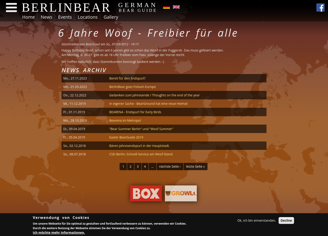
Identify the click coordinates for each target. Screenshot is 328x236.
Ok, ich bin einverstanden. (256, 221)
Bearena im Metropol (125, 120)
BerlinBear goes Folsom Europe (132, 87)
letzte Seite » (195, 166)
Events (65, 17)
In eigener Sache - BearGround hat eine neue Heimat (148, 103)
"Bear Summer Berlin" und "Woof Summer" (141, 129)
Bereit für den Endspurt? (127, 78)
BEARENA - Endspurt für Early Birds (135, 112)
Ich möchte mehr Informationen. (59, 233)
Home (28, 17)
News (46, 17)
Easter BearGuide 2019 (126, 137)
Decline (286, 221)
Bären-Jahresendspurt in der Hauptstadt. (139, 146)
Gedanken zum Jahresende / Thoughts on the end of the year (154, 95)
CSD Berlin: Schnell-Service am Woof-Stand (141, 154)
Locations (87, 17)
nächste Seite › (170, 166)
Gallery (111, 17)
